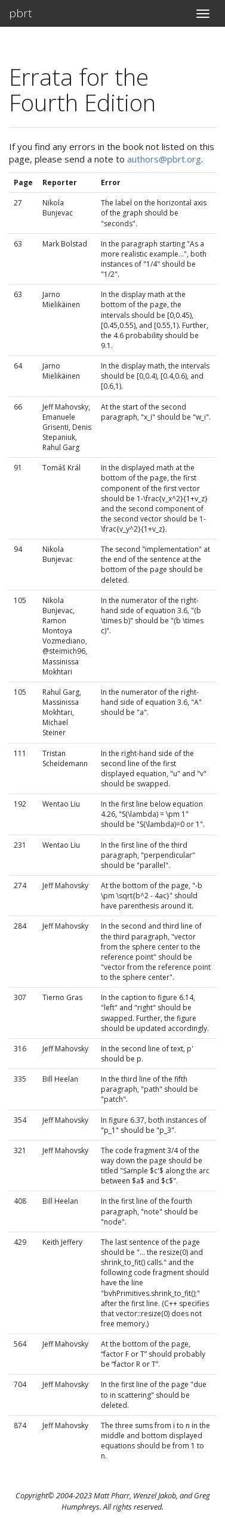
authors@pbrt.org (164, 159)
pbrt (20, 13)
